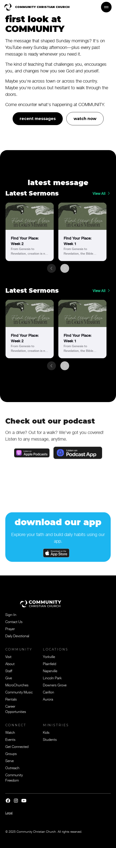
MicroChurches (17, 684)
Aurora (48, 699)
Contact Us (14, 621)
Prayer (10, 628)
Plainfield (49, 663)
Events (10, 739)
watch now (85, 118)
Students (50, 739)
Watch (10, 732)
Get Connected (17, 746)
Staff (8, 670)
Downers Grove (55, 684)
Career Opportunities (15, 708)
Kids (46, 732)
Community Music (19, 692)
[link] (30, 232)
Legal (9, 812)
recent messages (38, 118)
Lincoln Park (52, 677)
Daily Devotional (17, 635)
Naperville (50, 670)
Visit (8, 656)
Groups (11, 753)
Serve (9, 760)
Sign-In (10, 614)
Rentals (11, 699)
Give (8, 677)
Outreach (12, 767)
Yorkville (49, 656)
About (10, 663)
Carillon (48, 692)
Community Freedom (14, 777)
